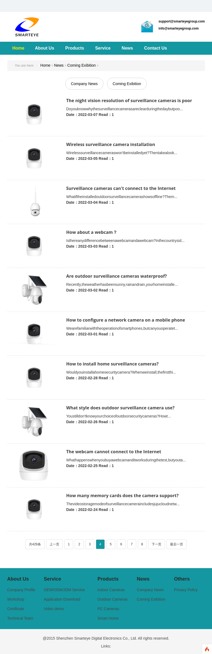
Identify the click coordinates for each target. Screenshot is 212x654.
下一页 (156, 544)
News (127, 48)
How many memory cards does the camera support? (122, 495)
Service (102, 48)
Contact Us (155, 48)
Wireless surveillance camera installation (110, 144)
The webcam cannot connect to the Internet (113, 452)
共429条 (35, 544)
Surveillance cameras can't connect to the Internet (121, 188)
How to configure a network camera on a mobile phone (125, 320)
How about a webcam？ (91, 232)
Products (74, 48)
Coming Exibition (81, 65)
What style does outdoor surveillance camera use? (120, 408)
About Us (44, 48)
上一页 (54, 544)
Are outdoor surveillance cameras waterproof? (116, 276)
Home (18, 48)
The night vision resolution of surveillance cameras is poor (129, 100)
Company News (84, 84)
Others (182, 579)
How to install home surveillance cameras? (112, 364)
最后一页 (176, 544)
